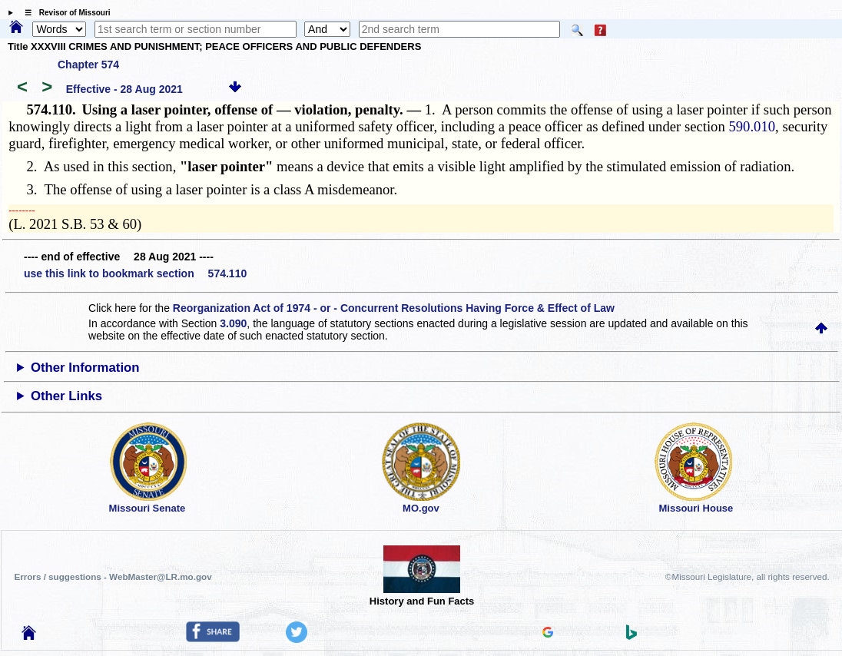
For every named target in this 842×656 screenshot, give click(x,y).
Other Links (66, 396)
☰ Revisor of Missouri (64, 12)
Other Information (85, 367)
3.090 (233, 323)
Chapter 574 (88, 64)
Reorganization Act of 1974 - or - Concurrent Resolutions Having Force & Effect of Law (394, 308)
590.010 (751, 126)
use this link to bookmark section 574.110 (135, 273)
